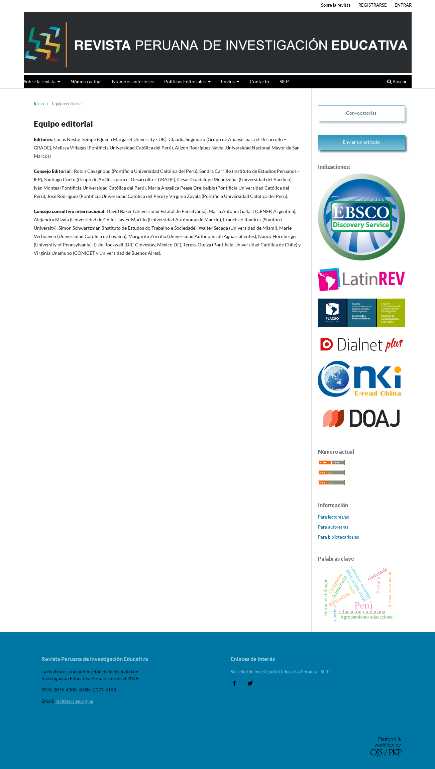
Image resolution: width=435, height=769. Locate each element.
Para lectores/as (333, 517)
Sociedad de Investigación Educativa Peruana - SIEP (280, 671)
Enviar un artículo (361, 142)
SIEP (284, 81)
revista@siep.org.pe (74, 701)
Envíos (228, 81)
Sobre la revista (40, 81)
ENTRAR (403, 5)
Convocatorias (361, 113)
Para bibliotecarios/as (338, 537)
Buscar (397, 81)
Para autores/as (333, 527)
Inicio (39, 103)
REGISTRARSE (372, 5)
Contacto (259, 81)
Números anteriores (133, 81)
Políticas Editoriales (185, 81)
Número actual (86, 81)
